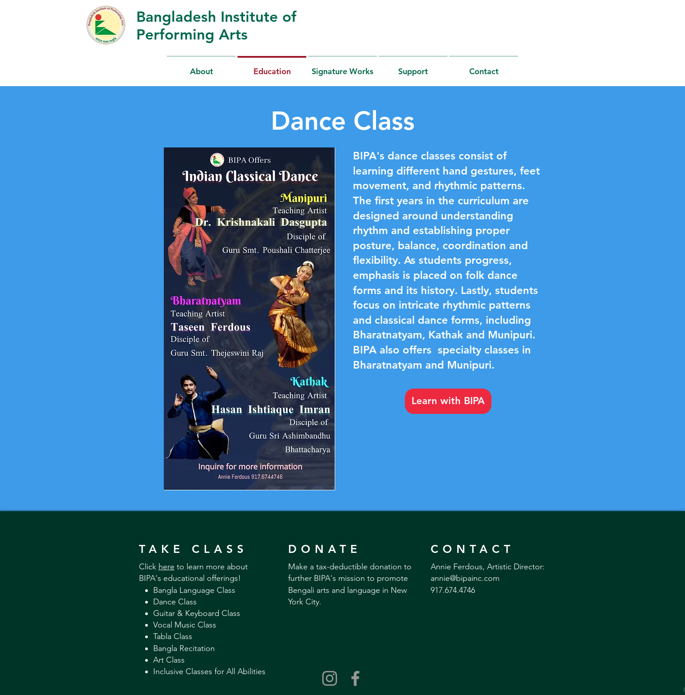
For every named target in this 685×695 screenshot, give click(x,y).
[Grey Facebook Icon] (355, 678)
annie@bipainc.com (465, 578)
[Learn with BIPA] (448, 401)
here (166, 567)
